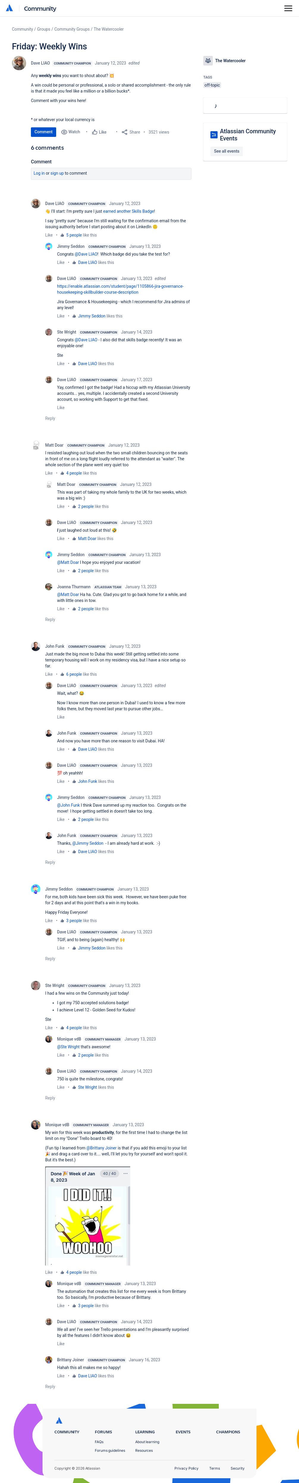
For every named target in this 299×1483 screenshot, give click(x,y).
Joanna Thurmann (74, 586)
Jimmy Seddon (71, 246)
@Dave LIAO (86, 254)
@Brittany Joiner (101, 1148)
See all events (226, 151)
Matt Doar (54, 445)
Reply (50, 418)
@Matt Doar (68, 562)
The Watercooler (109, 29)
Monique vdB (69, 1039)
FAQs (99, 1442)
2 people (86, 506)
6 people (74, 674)
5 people (74, 235)
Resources (144, 1450)
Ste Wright (66, 332)
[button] (87, 1215)
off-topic (212, 85)
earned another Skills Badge (128, 211)
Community (40, 8)
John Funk (54, 646)
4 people (74, 473)
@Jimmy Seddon (87, 843)
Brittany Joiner (70, 1359)
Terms (214, 1468)
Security (238, 1468)
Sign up (57, 173)
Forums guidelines (110, 1450)
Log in (39, 173)
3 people (74, 920)
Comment (43, 131)
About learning (147, 1442)
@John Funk (68, 805)
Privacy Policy (186, 1468)
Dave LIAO (40, 63)
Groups (43, 29)
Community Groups (72, 29)
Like (49, 235)
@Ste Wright (68, 1046)
